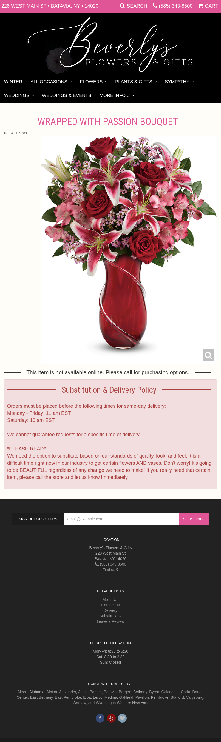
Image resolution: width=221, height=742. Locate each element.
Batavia (110, 692)
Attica (82, 692)
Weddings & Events (66, 95)
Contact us (110, 605)
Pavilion (142, 697)
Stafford (177, 697)
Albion (51, 692)
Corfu (185, 692)
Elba (87, 697)
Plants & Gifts (133, 81)
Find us (110, 569)
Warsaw (79, 703)
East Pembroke (68, 697)
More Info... (114, 95)
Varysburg (194, 697)
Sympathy (177, 81)
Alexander (67, 692)
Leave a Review (110, 621)
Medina (110, 697)
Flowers (91, 81)
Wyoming (104, 703)
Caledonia (170, 692)
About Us (110, 599)
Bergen (125, 692)
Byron (154, 692)
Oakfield (126, 697)
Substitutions (110, 616)
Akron (22, 692)
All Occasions (48, 81)
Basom (96, 692)
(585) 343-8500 (175, 6)
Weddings (16, 95)
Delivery (111, 610)
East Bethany (41, 697)
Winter (13, 81)
